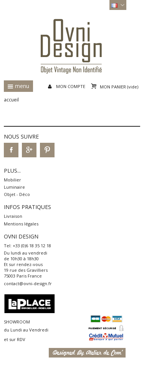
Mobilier (12, 180)
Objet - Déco (17, 194)
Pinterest (47, 150)
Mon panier (119, 87)
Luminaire (14, 187)
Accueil (11, 99)
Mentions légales (21, 224)
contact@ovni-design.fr (28, 283)
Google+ (29, 150)
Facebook (11, 150)
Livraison (13, 216)
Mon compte (70, 86)
